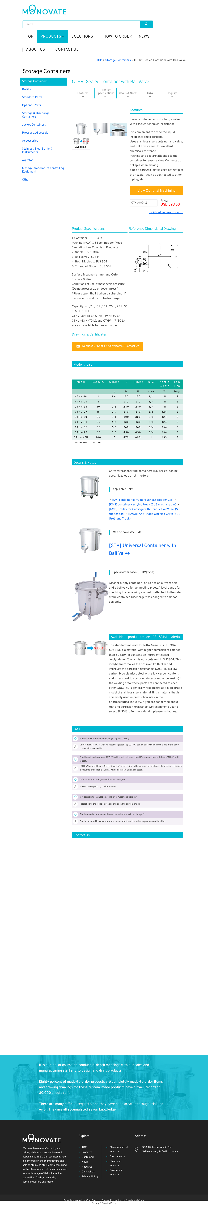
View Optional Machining (156, 191)
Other (26, 180)
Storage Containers (46, 71)
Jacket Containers (34, 125)
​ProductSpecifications (105, 92)
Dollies (26, 89)
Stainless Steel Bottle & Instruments (37, 150)
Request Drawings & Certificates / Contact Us (107, 346)
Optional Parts (31, 105)
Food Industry (117, 1156)
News (85, 1162)
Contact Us (88, 1171)
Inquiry (172, 93)
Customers (88, 1157)
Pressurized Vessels (35, 133)
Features (83, 93)
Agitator (27, 160)
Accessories (30, 141)
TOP (84, 1147)
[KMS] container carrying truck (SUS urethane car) (142, 505)
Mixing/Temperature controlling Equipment (43, 170)
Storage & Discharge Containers (35, 115)
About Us (87, 1167)
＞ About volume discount (166, 212)
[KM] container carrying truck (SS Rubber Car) (142, 500)
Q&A (150, 93)
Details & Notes (128, 93)
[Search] (146, 24)
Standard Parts (32, 97)
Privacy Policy (90, 1176)
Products (87, 1152)
